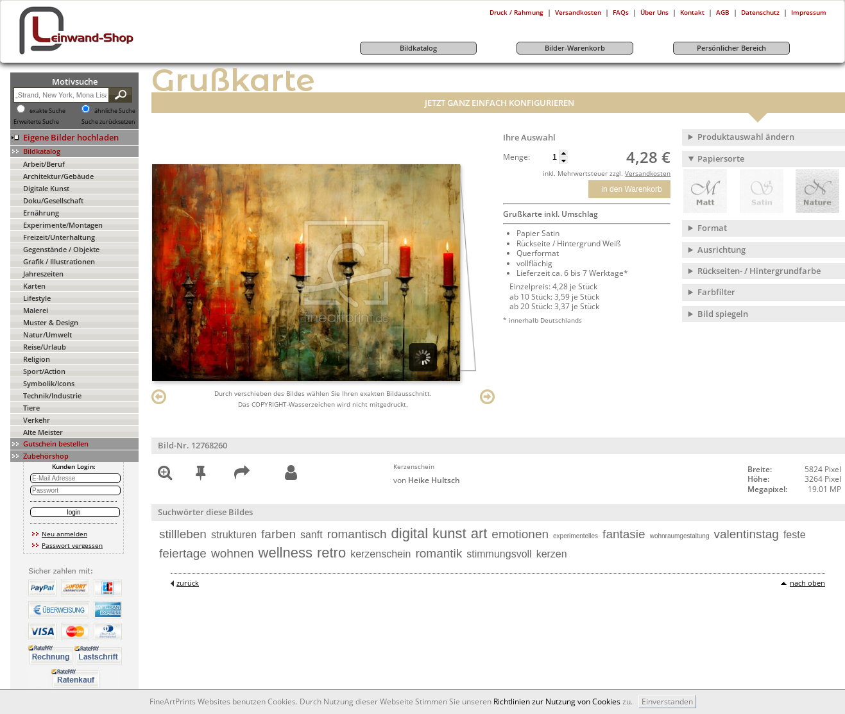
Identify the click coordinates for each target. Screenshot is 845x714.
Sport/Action (44, 371)
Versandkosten (578, 12)
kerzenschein (380, 553)
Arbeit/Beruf (44, 164)
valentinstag (746, 534)
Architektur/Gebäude (58, 176)
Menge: (516, 157)
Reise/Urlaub (44, 347)
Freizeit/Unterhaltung (59, 237)
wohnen (232, 553)
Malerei (35, 310)
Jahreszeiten (43, 273)
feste (794, 534)
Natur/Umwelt (47, 334)
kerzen (551, 553)
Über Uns (654, 12)
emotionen (520, 534)
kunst (449, 533)
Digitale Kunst (46, 188)
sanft (311, 534)
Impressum (808, 12)
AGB (723, 12)
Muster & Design (50, 322)
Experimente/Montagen (63, 225)
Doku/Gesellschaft (53, 200)
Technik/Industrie (52, 395)
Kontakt (692, 12)
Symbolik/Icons (48, 383)
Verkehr (36, 420)
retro (331, 553)
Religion (36, 359)
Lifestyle (37, 298)
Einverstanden (667, 701)
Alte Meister (43, 432)
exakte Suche (47, 111)
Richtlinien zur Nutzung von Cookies (556, 701)
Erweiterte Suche (36, 122)
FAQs (621, 12)
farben (278, 534)
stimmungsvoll (498, 553)
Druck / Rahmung (516, 12)
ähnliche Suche (114, 111)
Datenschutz (760, 12)
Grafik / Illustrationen (59, 261)
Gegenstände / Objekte (61, 249)
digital (409, 533)
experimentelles (575, 536)
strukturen (234, 534)
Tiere (31, 407)
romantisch (357, 534)
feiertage (183, 553)
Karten (34, 286)
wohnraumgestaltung (680, 536)
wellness (285, 553)
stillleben (183, 534)
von (426, 480)
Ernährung (41, 212)
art (479, 533)
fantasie (623, 534)
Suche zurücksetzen (108, 122)
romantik (438, 553)
